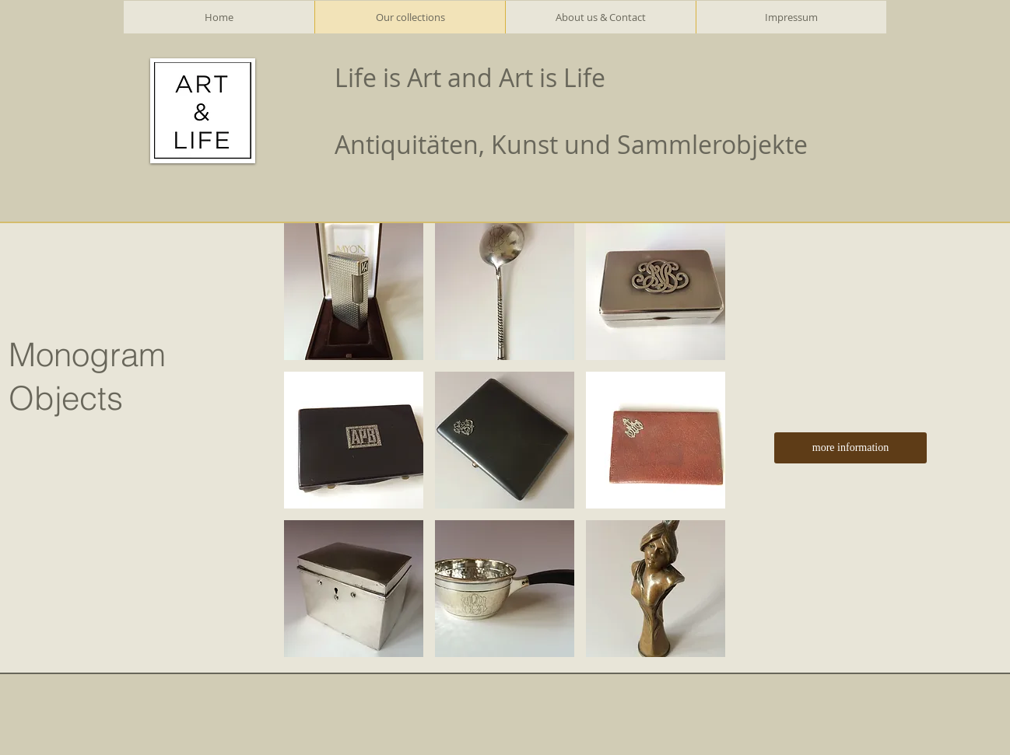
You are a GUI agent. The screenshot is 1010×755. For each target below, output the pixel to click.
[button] (353, 291)
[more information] (850, 447)
